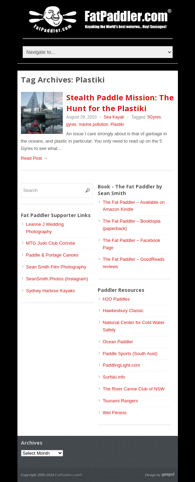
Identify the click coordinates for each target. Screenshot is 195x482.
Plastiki (117, 124)
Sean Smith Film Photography (56, 266)
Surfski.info (114, 377)
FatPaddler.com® (68, 475)
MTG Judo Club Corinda (50, 243)
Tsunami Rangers (120, 400)
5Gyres (154, 117)
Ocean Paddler (118, 341)
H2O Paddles (116, 299)
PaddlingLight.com (121, 365)
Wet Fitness (115, 412)
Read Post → (34, 158)
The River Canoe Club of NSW (134, 388)
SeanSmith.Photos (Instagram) (57, 278)
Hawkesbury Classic (123, 310)
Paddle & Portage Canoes (52, 255)
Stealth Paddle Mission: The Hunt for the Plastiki (120, 102)
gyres (71, 124)
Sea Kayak (114, 117)
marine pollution (93, 124)
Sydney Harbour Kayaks (50, 290)
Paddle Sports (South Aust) (130, 353)
